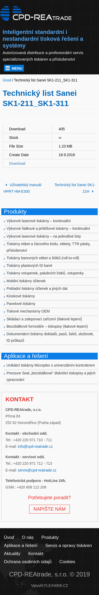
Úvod (9, 537)
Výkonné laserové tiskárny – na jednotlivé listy (44, 236)
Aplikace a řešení (21, 545)
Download (17, 163)
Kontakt (35, 553)
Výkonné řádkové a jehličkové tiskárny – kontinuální (48, 228)
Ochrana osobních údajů (28, 561)
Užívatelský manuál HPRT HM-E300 (22, 188)
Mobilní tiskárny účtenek (26, 281)
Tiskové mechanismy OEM (28, 311)
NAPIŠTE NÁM (49, 509)
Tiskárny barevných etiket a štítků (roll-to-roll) (43, 258)
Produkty (50, 537)
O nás (28, 537)
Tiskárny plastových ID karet (29, 265)
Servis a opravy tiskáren (68, 545)
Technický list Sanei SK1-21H (74, 188)
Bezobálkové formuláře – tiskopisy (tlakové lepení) (47, 326)
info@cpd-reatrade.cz (35, 446)
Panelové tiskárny (21, 304)
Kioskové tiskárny (21, 296)
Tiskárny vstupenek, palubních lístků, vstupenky (45, 273)
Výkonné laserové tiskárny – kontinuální (39, 221)
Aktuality (12, 553)
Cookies (67, 561)
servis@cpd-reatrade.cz (37, 470)
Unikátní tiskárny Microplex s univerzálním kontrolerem (51, 365)
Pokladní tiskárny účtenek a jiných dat (37, 288)
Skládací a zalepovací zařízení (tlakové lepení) (44, 319)
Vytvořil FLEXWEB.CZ (49, 586)
